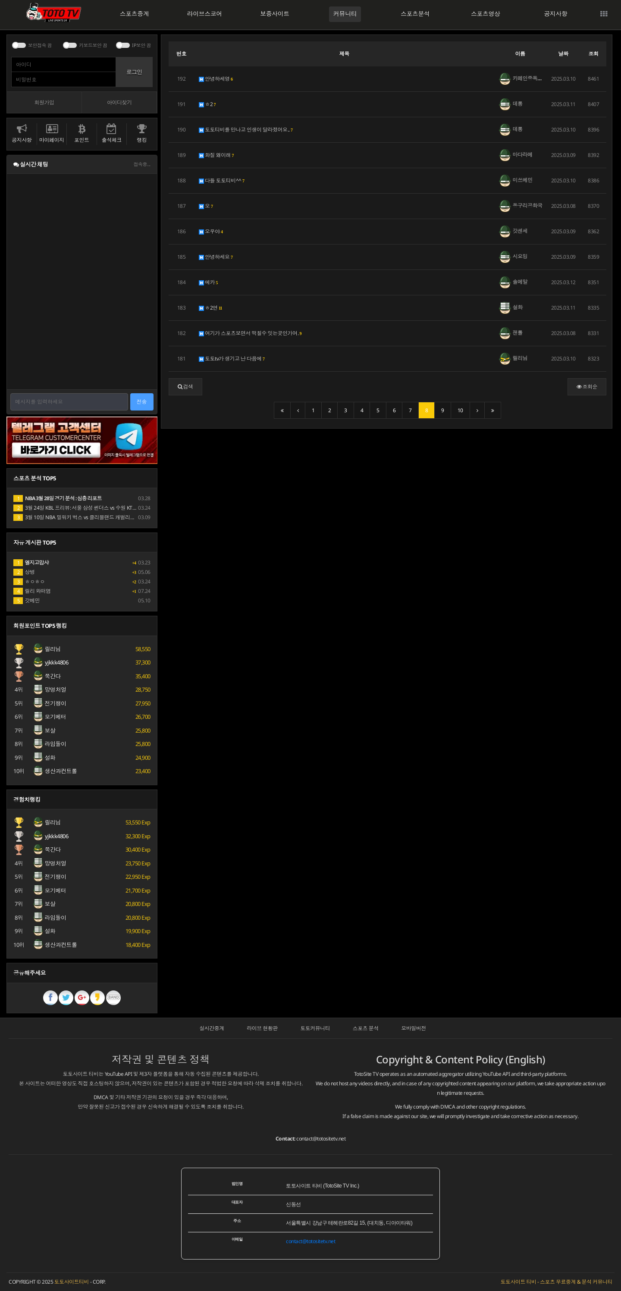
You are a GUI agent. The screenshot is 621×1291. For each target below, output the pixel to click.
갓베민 (26, 600)
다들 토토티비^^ (222, 180)
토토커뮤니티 (315, 1028)
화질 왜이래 (216, 155)
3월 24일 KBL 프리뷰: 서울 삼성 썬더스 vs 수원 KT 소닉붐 (80, 507)
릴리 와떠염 (32, 591)
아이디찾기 (119, 102)
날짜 (563, 53)
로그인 (134, 72)
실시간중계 (211, 1028)
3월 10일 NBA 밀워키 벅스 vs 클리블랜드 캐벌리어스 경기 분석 (87, 517)
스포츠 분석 (366, 1028)
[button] (185, 386)
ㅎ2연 (211, 307)
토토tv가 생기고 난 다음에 (232, 358)
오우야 (211, 231)
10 (460, 410)
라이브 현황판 (262, 1028)
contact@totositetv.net (320, 1138)
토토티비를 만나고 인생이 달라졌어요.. (246, 129)
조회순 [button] (587, 386)
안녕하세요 (216, 256)
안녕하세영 (216, 78)
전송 (142, 401)
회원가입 (44, 102)
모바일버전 (413, 1028)
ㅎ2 (207, 104)
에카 (208, 282)
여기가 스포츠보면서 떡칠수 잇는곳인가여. (250, 333)
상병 (24, 572)
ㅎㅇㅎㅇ (29, 581)
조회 (594, 53)
